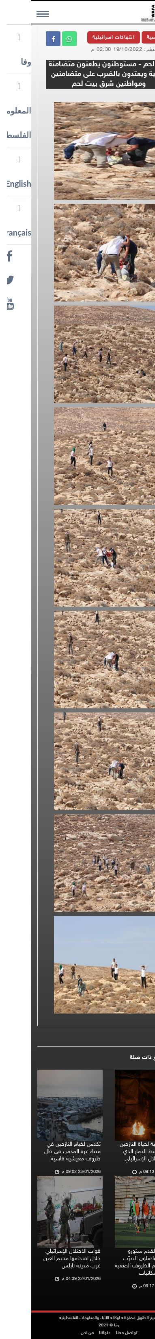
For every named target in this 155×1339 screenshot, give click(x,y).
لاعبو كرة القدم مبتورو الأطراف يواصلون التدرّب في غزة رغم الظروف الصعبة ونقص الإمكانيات (115, 1262)
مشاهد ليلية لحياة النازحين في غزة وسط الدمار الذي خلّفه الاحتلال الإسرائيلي (117, 1151)
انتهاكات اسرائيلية (82, 37)
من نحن (56, 1333)
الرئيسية (125, 37)
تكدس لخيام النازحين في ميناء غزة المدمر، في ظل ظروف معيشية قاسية (41, 1151)
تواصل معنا (95, 1333)
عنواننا (74, 1333)
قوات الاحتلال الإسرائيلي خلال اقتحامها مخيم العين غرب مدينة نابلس (40, 1258)
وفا (136, 97)
